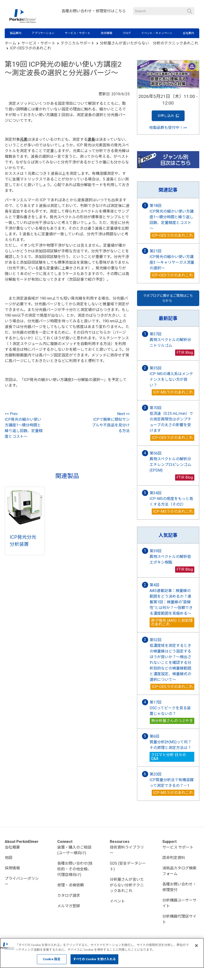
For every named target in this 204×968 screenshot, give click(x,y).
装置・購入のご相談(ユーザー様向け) (74, 850)
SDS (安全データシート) (128, 866)
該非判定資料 (173, 857)
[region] (102, 953)
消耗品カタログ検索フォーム (179, 871)
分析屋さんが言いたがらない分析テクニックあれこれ (127, 885)
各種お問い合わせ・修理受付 (179, 887)
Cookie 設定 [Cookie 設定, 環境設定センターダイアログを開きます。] (51, 959)
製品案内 (15, 33)
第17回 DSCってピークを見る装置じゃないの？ (170, 708)
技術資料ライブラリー (127, 850)
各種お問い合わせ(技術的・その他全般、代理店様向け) (75, 869)
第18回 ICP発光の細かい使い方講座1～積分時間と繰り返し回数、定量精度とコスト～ (172, 217)
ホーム (10, 43)
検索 (189, 11)
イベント (117, 901)
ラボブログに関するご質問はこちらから (168, 298)
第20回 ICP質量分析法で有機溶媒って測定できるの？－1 (172, 780)
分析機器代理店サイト (179, 919)
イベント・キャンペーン (156, 33)
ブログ (126, 33)
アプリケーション (43, 33)
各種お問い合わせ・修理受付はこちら (94, 11)
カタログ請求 (68, 895)
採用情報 (12, 868)
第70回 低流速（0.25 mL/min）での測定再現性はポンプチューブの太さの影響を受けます (171, 419)
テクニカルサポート (78, 43)
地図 (8, 857)
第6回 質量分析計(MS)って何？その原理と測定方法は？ (170, 742)
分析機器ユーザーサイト (179, 903)
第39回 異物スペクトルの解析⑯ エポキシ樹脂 (172, 557)
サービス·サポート (177, 847)
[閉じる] (196, 945)
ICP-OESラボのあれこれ (30, 48)
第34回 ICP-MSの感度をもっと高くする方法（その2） (171, 499)
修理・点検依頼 (70, 885)
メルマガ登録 (68, 906)
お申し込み (168, 116)
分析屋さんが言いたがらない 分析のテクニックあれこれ (149, 43)
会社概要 (12, 847)
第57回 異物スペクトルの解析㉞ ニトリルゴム (172, 340)
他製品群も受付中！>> (168, 127)
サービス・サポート (77, 33)
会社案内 (188, 33)
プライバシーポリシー (22, 881)
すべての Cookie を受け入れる (94, 959)
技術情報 (106, 33)
